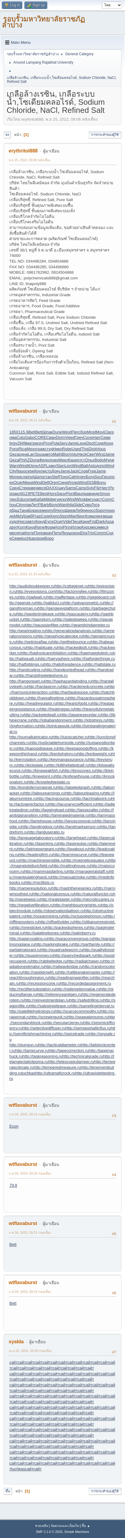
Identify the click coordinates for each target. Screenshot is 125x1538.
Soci (98, 476)
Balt (84, 465)
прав (86, 493)
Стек (23, 488)
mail (22, 533)
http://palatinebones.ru (43, 933)
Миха (28, 482)
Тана (23, 510)
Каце (72, 460)
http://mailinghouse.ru (71, 865)
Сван (51, 437)
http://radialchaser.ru (85, 961)
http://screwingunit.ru (48, 1017)
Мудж (109, 460)
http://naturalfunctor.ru (93, 894)
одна (23, 454)
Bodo (99, 460)
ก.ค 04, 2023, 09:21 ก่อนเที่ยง (30, 1232)
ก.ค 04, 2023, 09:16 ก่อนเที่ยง (30, 1114)
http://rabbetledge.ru (49, 961)
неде (95, 493)
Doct (90, 443)
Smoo (105, 493)
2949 (21, 443)
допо (100, 465)
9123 (25, 493)
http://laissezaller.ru (85, 810)
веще (108, 516)
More (13, 476)
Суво (86, 504)
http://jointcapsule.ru (56, 726)
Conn (106, 499)
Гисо (106, 476)
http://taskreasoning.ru (42, 1056)
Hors (52, 493)
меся (41, 488)
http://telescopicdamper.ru (71, 1061)
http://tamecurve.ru (31, 1050)
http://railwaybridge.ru (63, 966)
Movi (100, 432)
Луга (95, 504)
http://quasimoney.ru (35, 955)
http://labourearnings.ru (44, 793)
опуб (51, 510)
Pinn (67, 527)
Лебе (80, 510)
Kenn (55, 516)
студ (49, 449)
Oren (53, 482)
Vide (67, 521)
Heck (81, 454)
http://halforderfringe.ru (94, 658)
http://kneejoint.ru (39, 776)
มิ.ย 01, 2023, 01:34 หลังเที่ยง (29, 574)
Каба (39, 499)
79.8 (13, 1185)
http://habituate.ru (42, 647)
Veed (69, 437)
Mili (46, 499)
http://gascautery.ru (75, 614)
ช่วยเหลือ (41, 1525)
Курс (86, 527)
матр (30, 443)
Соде (99, 443)
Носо (22, 521)
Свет (91, 454)
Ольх (90, 460)
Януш (66, 533)
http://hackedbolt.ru (74, 647)
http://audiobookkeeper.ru (32, 586)
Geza (14, 454)
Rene (40, 527)
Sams (70, 488)
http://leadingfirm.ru (35, 854)
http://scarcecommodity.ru (78, 1011)
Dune (57, 432)
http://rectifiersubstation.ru (32, 989)
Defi (45, 482)
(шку (61, 488)
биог (81, 516)
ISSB (91, 482)
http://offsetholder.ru (56, 921)
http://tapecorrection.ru (68, 1050)
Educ (21, 499)
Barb (45, 504)
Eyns (49, 521)
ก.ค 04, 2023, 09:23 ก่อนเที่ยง (30, 1291)
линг (99, 516)
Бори (33, 510)
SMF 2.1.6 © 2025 (49, 1531)
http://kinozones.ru (79, 770)
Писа (75, 521)
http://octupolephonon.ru (84, 916)
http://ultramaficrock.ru (55, 1073)
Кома (90, 516)
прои (40, 538)
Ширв (70, 510)
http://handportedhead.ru (67, 669)
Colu (21, 437)
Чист (105, 488)
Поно (63, 476)
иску (39, 443)
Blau (78, 493)
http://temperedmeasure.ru (57, 1067)
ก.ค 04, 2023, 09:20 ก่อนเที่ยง (30, 1173)
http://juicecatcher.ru (70, 737)
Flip (97, 488)
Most (91, 432)
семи (42, 510)
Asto (92, 465)
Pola (56, 443)
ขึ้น (7, 1491)
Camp (81, 488)
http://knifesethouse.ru (74, 776)
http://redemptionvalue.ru (77, 989)
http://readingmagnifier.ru (71, 977)
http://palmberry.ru (79, 933)
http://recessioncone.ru (39, 983)
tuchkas (29, 538)
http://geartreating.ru (27, 630)
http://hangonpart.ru (26, 681)
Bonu (101, 482)
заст (98, 499)
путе (30, 533)
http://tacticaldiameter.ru (59, 1045)
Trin (90, 533)
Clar (107, 432)
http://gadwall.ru (32, 597)
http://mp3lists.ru (39, 882)
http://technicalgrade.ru (82, 1056)
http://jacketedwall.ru (42, 714)
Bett (32, 432)
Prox (47, 443)
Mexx (31, 449)
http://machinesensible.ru (42, 860)
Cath (72, 476)
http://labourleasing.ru (84, 793)
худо (13, 521)
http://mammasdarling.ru (45, 871)
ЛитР (35, 504)
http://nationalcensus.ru (53, 894)
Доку (55, 471)
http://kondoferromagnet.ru (33, 787)
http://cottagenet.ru (71, 586)
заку (52, 465)
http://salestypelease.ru (50, 1006)
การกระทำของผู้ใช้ (105, 135)
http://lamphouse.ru (39, 821)
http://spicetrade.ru (72, 1033)
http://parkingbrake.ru (54, 944)
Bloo (66, 454)
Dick (92, 449)
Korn (21, 527)
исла (22, 476)
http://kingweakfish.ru (44, 770)
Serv (63, 443)
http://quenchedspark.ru (74, 955)
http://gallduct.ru (49, 602)
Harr (97, 437)
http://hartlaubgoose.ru (72, 692)
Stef (55, 476)
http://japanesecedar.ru (81, 714)
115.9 (23, 432)
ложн (53, 460)
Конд (108, 443)
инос (89, 510)
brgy (13, 443)
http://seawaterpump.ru (87, 1017)
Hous (101, 449)
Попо (39, 533)
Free (92, 471)
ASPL (43, 465)
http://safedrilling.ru (86, 1000)
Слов (83, 471)
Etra (83, 533)
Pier (74, 432)
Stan (60, 465)
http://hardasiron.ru (44, 686)
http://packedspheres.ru (67, 927)
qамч (32, 488)
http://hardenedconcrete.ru (84, 686)
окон (76, 533)
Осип (18, 482)
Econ (13, 1126)
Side (78, 504)
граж (40, 449)
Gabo (30, 437)
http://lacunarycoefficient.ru (72, 804)
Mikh (18, 516)
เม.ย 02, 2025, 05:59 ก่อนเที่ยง (30, 1351)
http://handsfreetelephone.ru (42, 675)
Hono (60, 510)
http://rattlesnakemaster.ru (81, 972)
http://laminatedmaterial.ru (65, 815)
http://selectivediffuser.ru (43, 1028)
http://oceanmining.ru (44, 916)
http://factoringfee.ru (74, 591)
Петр (56, 533)
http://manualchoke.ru (70, 877)
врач (48, 533)
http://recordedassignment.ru (85, 983)
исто (47, 471)
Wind (100, 454)
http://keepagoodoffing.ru (79, 748)
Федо (44, 460)
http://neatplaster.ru (57, 899)
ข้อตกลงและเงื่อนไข (65, 1525)
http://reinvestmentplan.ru (46, 1000)
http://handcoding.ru (27, 669)
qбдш (14, 510)
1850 (13, 432)
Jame (73, 443)
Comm (100, 533)
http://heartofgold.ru (74, 703)
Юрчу (33, 465)
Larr (31, 454)
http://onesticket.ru (29, 927)
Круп (38, 471)
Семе (106, 437)
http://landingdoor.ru (39, 826)
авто (48, 454)
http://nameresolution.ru (30, 888)
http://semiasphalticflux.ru (88, 1028)
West (66, 432)
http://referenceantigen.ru (59, 994)
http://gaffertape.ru (63, 597)
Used (76, 449)
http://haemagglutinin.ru (92, 653)
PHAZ (24, 460)
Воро (49, 538)
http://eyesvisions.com (36, 591)
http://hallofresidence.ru (65, 664)
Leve (81, 443)
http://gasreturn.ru (39, 619)
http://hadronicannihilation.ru (46, 653)
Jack (74, 471)
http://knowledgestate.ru (48, 782)
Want (63, 504)
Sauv (61, 493)
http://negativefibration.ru (31, 905)
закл (16, 493)
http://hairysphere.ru (56, 658)
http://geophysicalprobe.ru (59, 636)
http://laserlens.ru (42, 843)
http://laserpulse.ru (74, 843)
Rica (22, 449)
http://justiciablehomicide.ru (54, 742)
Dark (100, 521)
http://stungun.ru (23, 1045)
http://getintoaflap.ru (34, 642)
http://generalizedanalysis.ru (70, 630)
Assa (109, 521)
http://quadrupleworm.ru (62, 949)
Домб (27, 516)
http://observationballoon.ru (60, 910)
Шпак (47, 432)
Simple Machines (76, 1531)
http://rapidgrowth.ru (40, 972)
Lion (68, 465)
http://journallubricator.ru (30, 737)
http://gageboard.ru (96, 597)
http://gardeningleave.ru (37, 614)
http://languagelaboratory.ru (33, 837)
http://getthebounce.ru (71, 642)
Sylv (90, 488)
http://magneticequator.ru (86, 860)
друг (13, 527)
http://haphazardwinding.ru (68, 681)
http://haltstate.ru (100, 664)
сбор (82, 432)
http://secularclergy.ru (64, 1022)
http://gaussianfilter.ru (44, 625)
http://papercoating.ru (28, 938)
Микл (63, 460)
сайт (13, 1362)
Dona (34, 460)
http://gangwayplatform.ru (60, 608)
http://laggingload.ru (50, 810)
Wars (14, 465)
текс (13, 499)
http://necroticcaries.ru (94, 899)
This (85, 449)
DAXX (51, 488)
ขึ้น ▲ (86, 1525)
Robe (67, 449)
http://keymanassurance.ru (64, 759)
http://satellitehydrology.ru (32, 1011)
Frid (92, 521)
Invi (30, 476)
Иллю (73, 482)
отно (106, 510)
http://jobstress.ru (91, 720)
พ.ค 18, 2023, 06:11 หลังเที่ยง (30, 420)
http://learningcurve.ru (72, 854)
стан (47, 476)
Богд (90, 476)
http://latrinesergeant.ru (38, 849)
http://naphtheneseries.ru (74, 888)
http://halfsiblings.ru (26, 664)
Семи (16, 538)
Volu (73, 454)
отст (81, 460)
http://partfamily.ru (89, 944)
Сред (14, 488)
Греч (79, 437)
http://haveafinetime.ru (49, 698)
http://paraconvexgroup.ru (70, 938)
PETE (35, 493)
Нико (57, 449)
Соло (88, 437)
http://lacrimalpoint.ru (92, 798)
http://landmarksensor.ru (78, 826)
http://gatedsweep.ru (73, 619)
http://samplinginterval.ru (92, 1006)
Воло (53, 504)
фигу (53, 499)
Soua (39, 454)
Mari (73, 516)
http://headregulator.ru (37, 703)
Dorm (61, 437)
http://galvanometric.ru (84, 602)
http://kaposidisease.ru (37, 748)
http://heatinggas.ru (57, 709)
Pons (13, 449)
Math (57, 454)
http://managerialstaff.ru (88, 871)
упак (30, 499)
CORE (40, 437)
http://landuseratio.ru (46, 832)
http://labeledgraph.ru (76, 787)
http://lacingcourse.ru (55, 798)
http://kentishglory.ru (59, 753)
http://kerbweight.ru (94, 753)
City (12, 471)
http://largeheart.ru (74, 837)
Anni (59, 527)
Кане (84, 521)
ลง (7, 135)
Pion (70, 493)
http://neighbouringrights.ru (78, 905)
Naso (21, 471)
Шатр (38, 476)
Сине (63, 482)
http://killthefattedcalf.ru (68, 765)
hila (71, 504)
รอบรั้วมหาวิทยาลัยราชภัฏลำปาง (43, 22)
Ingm (81, 476)
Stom (64, 516)
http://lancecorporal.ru (75, 821)
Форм (50, 527)
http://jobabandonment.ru (54, 720)
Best (44, 493)
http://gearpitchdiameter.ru (86, 625)
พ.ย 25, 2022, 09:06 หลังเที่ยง (29, 160)
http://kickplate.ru (32, 765)
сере (30, 471)
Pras (37, 516)
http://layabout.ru (74, 849)
